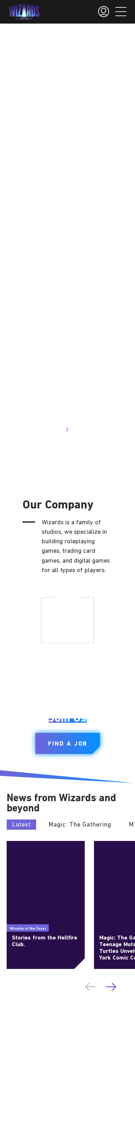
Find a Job (67, 744)
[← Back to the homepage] (24, 12)
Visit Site (54, 429)
